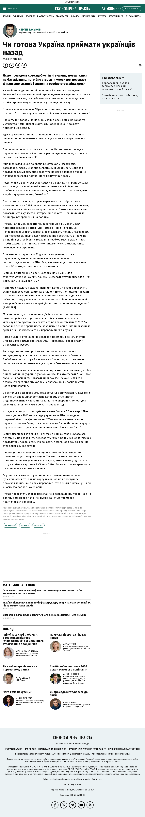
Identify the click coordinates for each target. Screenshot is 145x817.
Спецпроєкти (88, 16)
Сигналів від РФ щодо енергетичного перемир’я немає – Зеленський (45, 615)
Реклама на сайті (13, 749)
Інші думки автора (113, 78)
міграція (38, 525)
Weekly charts (133, 16)
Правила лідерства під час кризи (68, 636)
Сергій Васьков (30, 29)
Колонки (30, 16)
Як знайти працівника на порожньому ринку (20, 668)
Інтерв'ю (102, 16)
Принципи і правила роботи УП (124, 749)
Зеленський (10, 525)
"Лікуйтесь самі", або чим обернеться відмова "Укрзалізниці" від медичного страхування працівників (23, 639)
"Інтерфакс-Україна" (83, 759)
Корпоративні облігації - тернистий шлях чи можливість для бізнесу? (117, 86)
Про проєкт (30, 749)
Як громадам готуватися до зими (69, 693)
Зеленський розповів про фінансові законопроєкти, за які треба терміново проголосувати (42, 592)
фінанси (25, 525)
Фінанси (75, 16)
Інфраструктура (45, 16)
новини (6, 16)
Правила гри (62, 16)
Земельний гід (116, 16)
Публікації (18, 16)
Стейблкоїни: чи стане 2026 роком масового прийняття (68, 668)
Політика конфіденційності (52, 749)
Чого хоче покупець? (17, 692)
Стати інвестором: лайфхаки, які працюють (120, 97)
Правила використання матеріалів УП (87, 749)
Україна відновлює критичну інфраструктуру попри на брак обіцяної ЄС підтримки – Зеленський (47, 604)
